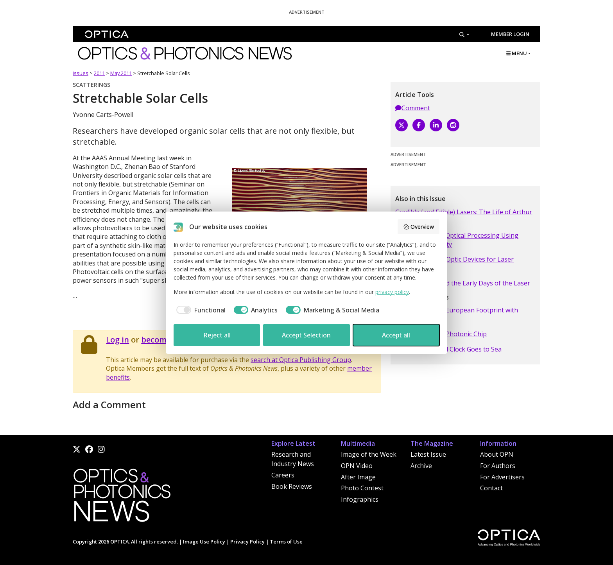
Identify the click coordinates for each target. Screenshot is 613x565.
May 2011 (121, 73)
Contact (491, 488)
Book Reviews (291, 486)
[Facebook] (418, 125)
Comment (412, 108)
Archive (421, 465)
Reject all (217, 335)
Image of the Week (368, 454)
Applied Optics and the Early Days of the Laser (462, 283)
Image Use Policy (204, 541)
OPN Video (357, 465)
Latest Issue (428, 454)
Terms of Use (286, 541)
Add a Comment (109, 404)
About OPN (496, 454)
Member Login (510, 34)
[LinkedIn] (436, 125)
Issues (80, 73)
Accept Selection (306, 335)
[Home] (121, 497)
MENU (516, 53)
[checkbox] (200, 310)
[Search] (464, 34)
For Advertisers (502, 477)
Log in (117, 339)
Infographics (359, 499)
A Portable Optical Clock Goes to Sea (448, 349)
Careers (282, 475)
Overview (418, 226)
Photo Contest (362, 488)
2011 (99, 73)
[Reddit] (453, 125)
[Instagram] (101, 449)
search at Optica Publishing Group (301, 359)
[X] (401, 125)
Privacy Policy (247, 541)
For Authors (497, 465)
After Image (358, 477)
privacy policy (392, 292)
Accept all (396, 335)
